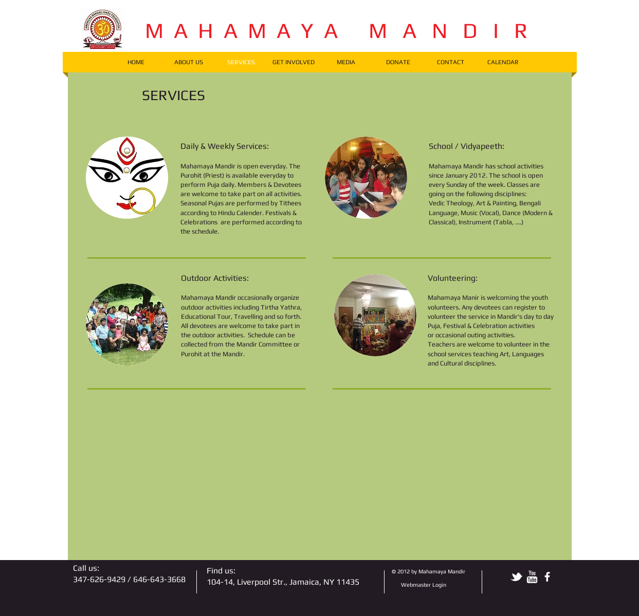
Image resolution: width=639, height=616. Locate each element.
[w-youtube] (531, 576)
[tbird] (516, 576)
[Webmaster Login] (424, 585)
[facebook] (547, 576)
